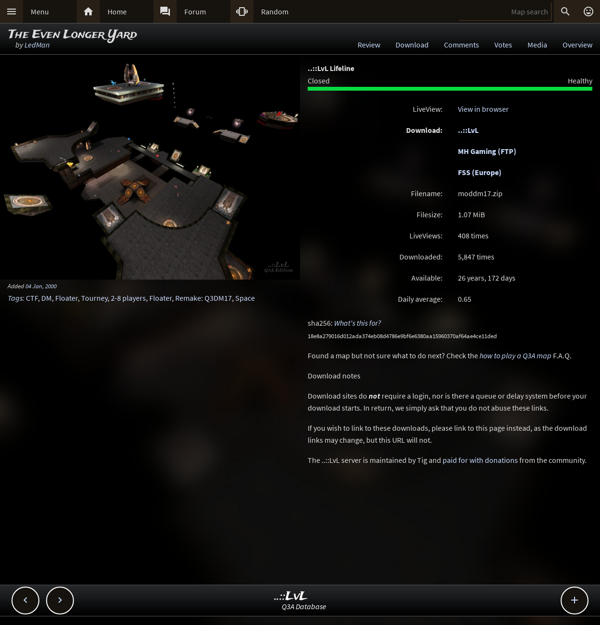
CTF (32, 298)
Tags (15, 298)
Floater (66, 298)
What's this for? (357, 323)
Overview (577, 44)
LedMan (36, 44)
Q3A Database (304, 606)
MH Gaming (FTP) (487, 151)
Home (117, 11)
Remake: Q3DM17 (203, 298)
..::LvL (468, 130)
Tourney (94, 298)
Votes (503, 44)
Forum (195, 11)
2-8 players (128, 298)
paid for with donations (480, 460)
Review (369, 44)
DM (46, 298)
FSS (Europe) (480, 172)
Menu (40, 11)
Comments (461, 44)
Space (245, 298)
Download (412, 44)
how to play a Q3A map (516, 355)
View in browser (483, 109)
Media (537, 44)
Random (274, 11)
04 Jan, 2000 (41, 286)
